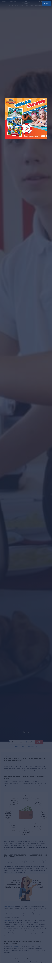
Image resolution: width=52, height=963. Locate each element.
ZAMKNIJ (46, 3)
